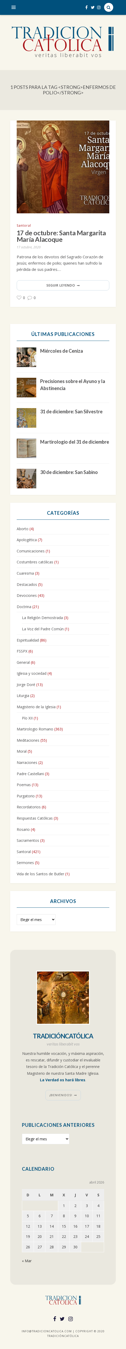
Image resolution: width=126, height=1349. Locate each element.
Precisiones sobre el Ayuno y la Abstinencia (72, 384)
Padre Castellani (30, 773)
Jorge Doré (26, 684)
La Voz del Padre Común (43, 628)
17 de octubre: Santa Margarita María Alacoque (61, 236)
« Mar (27, 1260)
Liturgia (23, 695)
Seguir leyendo (60, 285)
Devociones (27, 595)
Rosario (23, 829)
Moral (22, 751)
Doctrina (24, 606)
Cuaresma (25, 573)
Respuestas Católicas (35, 818)
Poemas (24, 784)
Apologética (27, 539)
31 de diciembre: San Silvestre (71, 411)
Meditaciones (28, 740)
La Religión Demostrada (42, 617)
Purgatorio (26, 795)
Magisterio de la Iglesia (36, 706)
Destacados (27, 584)
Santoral (24, 225)
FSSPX (22, 651)
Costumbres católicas (35, 562)
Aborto (22, 528)
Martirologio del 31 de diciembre (74, 442)
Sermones (25, 862)
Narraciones (27, 762)
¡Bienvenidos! (60, 1095)
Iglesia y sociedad (31, 673)
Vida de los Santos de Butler (40, 873)
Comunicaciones (31, 550)
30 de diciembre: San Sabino (69, 472)
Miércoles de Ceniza (61, 351)
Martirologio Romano (35, 729)
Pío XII (27, 718)
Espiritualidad (28, 640)
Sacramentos (28, 840)
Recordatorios (29, 807)
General (23, 662)
